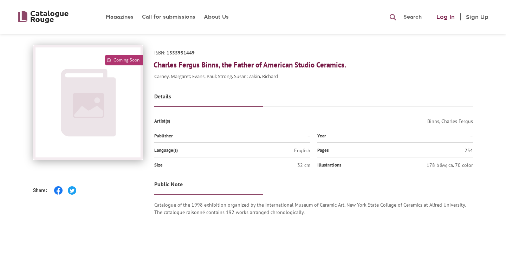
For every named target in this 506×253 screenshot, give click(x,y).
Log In (445, 17)
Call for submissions (168, 16)
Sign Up (477, 17)
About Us (216, 16)
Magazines (120, 16)
